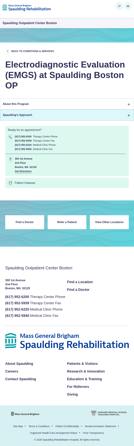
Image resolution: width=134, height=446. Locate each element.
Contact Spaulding (20, 379)
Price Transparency (93, 433)
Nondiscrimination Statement (100, 426)
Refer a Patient (67, 222)
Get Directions (23, 171)
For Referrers (78, 387)
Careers (11, 371)
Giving (72, 394)
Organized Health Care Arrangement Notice (53, 433)
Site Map (18, 426)
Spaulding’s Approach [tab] (67, 115)
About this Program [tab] (67, 104)
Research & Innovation (86, 371)
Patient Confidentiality (67, 426)
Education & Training (84, 379)
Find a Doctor (25, 222)
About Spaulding (19, 364)
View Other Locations (109, 222)
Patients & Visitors (82, 364)
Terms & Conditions (39, 426)
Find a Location (80, 282)
